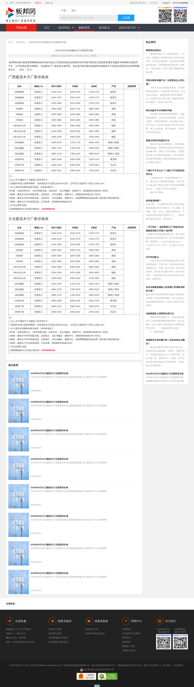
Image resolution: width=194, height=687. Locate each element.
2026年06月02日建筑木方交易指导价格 (49, 459)
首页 (46, 27)
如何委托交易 (55, 633)
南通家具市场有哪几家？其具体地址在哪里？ (165, 342)
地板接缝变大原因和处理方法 (160, 313)
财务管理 (126, 637)
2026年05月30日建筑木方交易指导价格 (49, 544)
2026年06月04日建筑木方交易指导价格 (49, 402)
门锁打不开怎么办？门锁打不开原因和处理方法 (165, 172)
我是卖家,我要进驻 (138, 3)
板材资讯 (84, 27)
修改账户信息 (128, 646)
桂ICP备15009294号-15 (102, 665)
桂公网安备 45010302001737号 (97, 669)
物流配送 (104, 27)
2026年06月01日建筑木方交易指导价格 (49, 487)
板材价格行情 (129, 27)
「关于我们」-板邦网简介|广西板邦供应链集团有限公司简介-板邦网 (165, 229)
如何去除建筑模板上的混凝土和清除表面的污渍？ (165, 289)
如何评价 (126, 642)
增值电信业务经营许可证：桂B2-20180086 (138, 665)
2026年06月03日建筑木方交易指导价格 (49, 430)
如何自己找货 (55, 629)
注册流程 (126, 629)
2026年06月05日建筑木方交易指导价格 (49, 373)
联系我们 (179, 665)
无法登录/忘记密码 (131, 633)
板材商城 (66, 27)
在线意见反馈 (128, 650)
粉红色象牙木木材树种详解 (159, 110)
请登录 (38, 3)
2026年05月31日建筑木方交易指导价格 (49, 516)
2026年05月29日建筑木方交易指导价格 (49, 573)
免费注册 (49, 3)
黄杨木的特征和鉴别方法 (158, 140)
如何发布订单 (91, 629)
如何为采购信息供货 (95, 633)
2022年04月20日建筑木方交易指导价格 (165, 373)
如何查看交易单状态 (58, 642)
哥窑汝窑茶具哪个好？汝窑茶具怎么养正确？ (165, 82)
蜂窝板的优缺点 (153, 50)
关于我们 (154, 3)
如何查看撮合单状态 (58, 637)
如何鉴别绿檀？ (153, 200)
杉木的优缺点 (152, 257)
